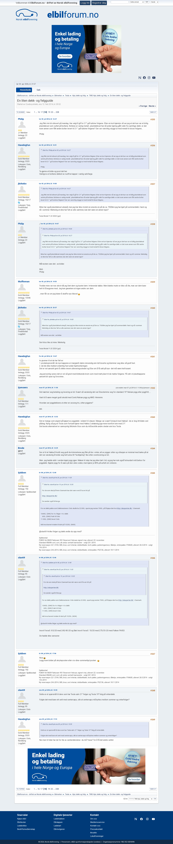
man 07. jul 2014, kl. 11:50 (48, 388)
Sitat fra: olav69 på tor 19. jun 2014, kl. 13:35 (58, 484)
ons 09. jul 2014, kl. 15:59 (48, 690)
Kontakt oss (95, 826)
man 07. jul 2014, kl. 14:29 (48, 448)
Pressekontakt (96, 829)
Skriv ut (153, 112)
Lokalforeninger (96, 836)
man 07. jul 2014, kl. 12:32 (48, 417)
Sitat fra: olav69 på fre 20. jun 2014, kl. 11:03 (57, 478)
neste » (152, 106)
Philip (21, 119)
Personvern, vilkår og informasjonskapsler (77, 842)
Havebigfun (24, 145)
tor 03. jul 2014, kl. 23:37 (48, 307)
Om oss (93, 819)
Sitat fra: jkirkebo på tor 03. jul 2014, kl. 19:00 (57, 229)
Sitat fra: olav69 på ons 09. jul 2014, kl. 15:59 (57, 724)
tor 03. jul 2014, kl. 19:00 (48, 183)
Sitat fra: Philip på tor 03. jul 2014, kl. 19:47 (57, 312)
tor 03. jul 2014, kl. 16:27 (48, 119)
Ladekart (57, 826)
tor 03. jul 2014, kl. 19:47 (50, 224)
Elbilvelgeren (59, 829)
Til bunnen (20, 112)
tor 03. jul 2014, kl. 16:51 (48, 145)
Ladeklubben (59, 819)
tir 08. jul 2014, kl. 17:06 (47, 653)
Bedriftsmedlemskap (26, 829)
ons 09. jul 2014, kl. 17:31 (48, 719)
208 (57, 112)
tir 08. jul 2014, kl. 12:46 (47, 557)
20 (52, 112)
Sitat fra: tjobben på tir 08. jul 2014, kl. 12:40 (57, 563)
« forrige (143, 106)
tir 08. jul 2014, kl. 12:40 (47, 472)
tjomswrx (23, 387)
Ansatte (93, 833)
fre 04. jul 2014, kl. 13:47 (48, 356)
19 (49, 112)
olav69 (21, 557)
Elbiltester (21, 822)
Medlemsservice (97, 822)
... (37, 112)
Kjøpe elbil (21, 819)
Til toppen (20, 789)
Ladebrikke (22, 826)
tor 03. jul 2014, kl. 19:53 (48, 281)
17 (42, 112)
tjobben (22, 472)
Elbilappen (58, 822)
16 (39, 112)
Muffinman (24, 281)
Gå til (125, 799)
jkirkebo (22, 183)
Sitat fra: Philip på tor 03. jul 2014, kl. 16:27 (57, 150)
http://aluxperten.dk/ (49, 496)
